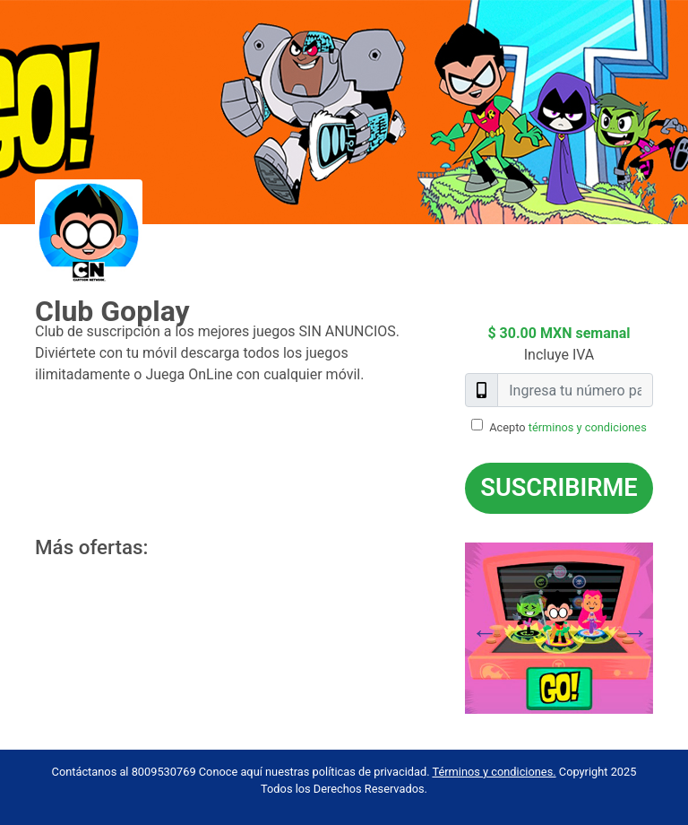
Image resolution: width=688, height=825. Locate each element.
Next (666, 628)
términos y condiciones (588, 427)
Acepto (568, 427)
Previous (451, 628)
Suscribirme (558, 487)
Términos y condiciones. (493, 771)
